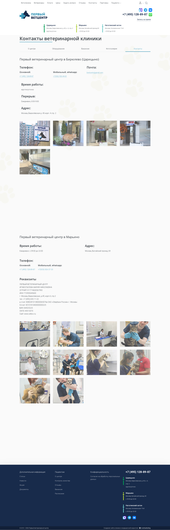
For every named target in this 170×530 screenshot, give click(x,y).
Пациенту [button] (116, 3)
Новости (23, 481)
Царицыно (51, 26)
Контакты (93, 3)
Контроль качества (63, 481)
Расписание (60, 494)
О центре (32, 49)
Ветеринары (39, 3)
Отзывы (82, 3)
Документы (24, 490)
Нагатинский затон (113, 26)
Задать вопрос (69, 3)
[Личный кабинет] (141, 3)
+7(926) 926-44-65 (60, 76)
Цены (58, 3)
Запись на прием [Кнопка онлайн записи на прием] (143, 20)
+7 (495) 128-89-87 (134, 14)
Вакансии (85, 49)
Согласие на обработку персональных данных (99, 478)
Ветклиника (26, 3)
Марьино (83, 26)
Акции (22, 485)
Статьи (23, 476)
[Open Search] (146, 3)
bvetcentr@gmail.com (95, 72)
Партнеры (104, 3)
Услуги (50, 3)
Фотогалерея (111, 49)
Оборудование (58, 49)
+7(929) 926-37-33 (45, 269)
